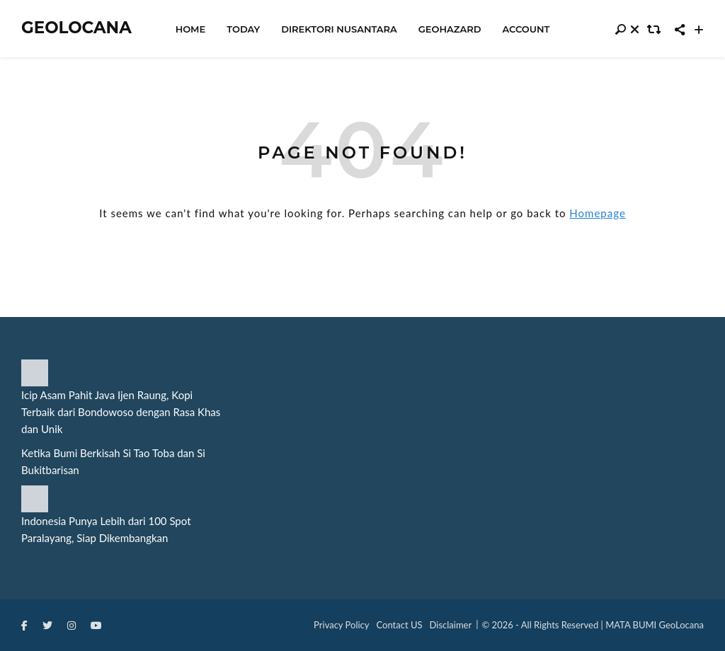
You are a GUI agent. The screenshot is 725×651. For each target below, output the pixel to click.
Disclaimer (451, 624)
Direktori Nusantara (339, 29)
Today (243, 29)
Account (525, 29)
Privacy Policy (341, 624)
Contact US (400, 624)
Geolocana (76, 28)
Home (191, 29)
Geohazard (449, 29)
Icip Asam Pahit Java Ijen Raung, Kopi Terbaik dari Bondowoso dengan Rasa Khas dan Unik (120, 411)
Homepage (597, 213)
